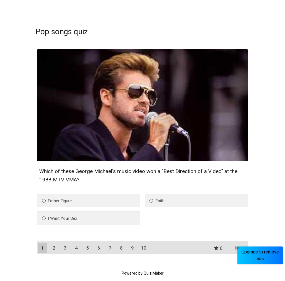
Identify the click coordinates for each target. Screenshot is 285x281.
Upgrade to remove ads (260, 255)
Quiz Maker (154, 273)
